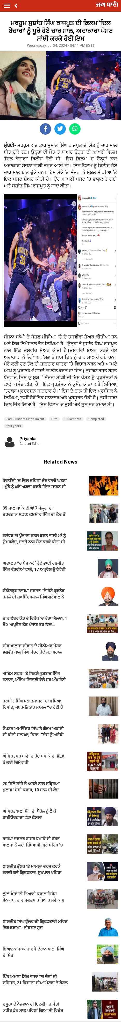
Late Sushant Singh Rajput (25, 419)
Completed (96, 419)
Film (54, 419)
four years (13, 426)
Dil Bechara (73, 419)
